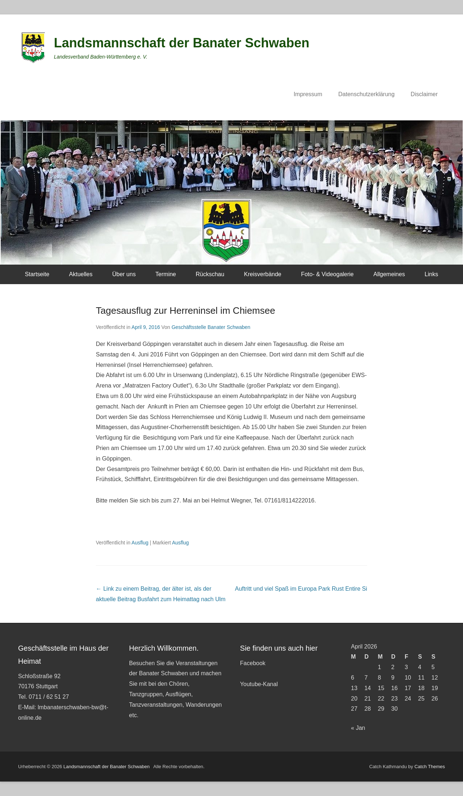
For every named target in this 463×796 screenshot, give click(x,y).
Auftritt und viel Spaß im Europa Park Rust (301, 589)
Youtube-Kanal (259, 684)
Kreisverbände (262, 274)
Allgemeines (389, 274)
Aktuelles (81, 274)
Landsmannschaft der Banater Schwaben (181, 42)
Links (431, 274)
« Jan (358, 728)
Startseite (37, 274)
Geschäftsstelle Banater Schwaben (210, 327)
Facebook (253, 663)
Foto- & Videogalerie (327, 274)
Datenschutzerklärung (366, 94)
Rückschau (210, 274)
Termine (166, 274)
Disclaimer (424, 94)
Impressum (308, 94)
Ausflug (140, 542)
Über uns (124, 274)
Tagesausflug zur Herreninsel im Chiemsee (185, 310)
